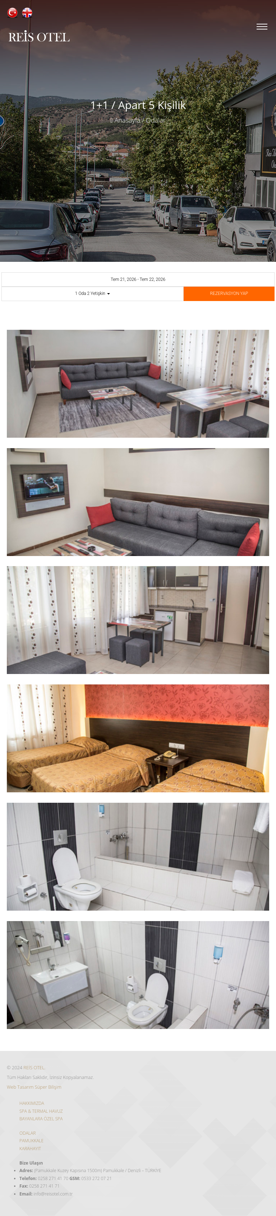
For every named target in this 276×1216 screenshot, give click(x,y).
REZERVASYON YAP (229, 293)
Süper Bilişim (48, 1087)
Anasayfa (125, 120)
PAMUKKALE (31, 1141)
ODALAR (27, 1133)
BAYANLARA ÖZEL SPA (41, 1119)
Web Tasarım (20, 1087)
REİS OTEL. (34, 1067)
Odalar (156, 120)
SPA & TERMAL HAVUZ (41, 1111)
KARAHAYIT (30, 1149)
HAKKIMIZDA (31, 1103)
